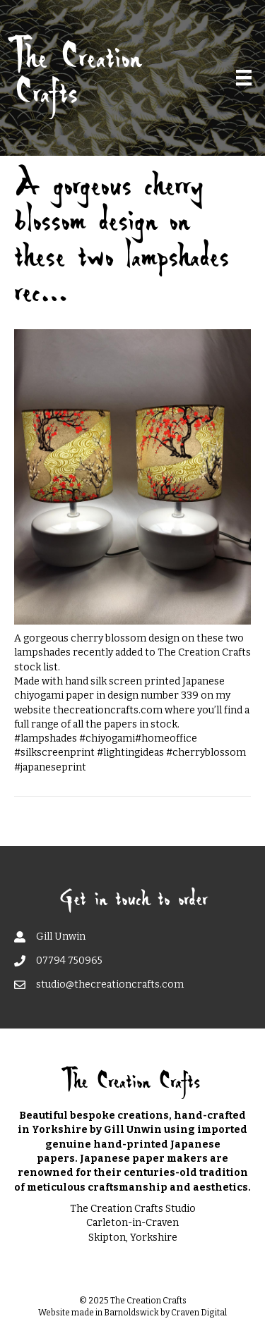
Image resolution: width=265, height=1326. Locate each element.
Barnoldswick (131, 1313)
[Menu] (243, 77)
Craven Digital (199, 1313)
